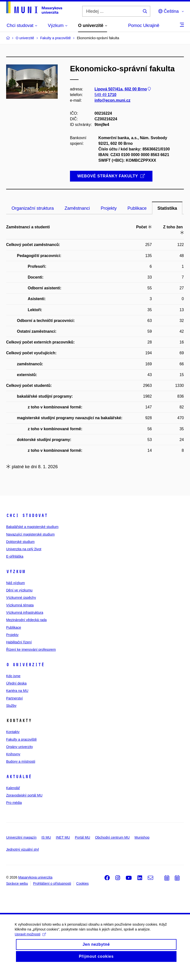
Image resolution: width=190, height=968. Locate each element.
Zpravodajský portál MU (24, 795)
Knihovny (13, 754)
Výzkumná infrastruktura (24, 612)
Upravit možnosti (30, 938)
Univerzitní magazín (21, 837)
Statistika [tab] (167, 208)
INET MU (63, 837)
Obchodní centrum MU (112, 837)
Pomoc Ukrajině (143, 25)
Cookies (82, 883)
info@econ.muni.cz (112, 100)
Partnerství (14, 698)
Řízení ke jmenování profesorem (31, 649)
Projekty (12, 635)
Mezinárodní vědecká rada (26, 620)
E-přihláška (14, 556)
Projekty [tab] (109, 208)
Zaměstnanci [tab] (77, 208)
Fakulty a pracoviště (21, 739)
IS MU (46, 837)
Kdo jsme (13, 676)
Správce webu (17, 883)
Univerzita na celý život (23, 549)
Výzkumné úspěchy (21, 598)
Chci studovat (27, 515)
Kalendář (13, 788)
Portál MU (82, 837)
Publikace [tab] (137, 208)
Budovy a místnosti (20, 761)
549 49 (105, 95)
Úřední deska (16, 683)
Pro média (14, 803)
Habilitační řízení (19, 642)
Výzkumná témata (20, 605)
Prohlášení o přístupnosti (52, 883)
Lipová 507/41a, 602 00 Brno (123, 89)
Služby (11, 706)
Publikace (13, 627)
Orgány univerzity (19, 747)
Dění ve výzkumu (19, 590)
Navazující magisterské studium (30, 534)
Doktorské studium (20, 542)
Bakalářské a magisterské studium (32, 527)
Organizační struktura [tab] (33, 208)
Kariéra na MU (17, 691)
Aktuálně (19, 776)
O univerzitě (25, 664)
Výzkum (15, 571)
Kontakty (12, 732)
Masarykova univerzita (35, 877)
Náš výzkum (15, 583)
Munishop (142, 837)
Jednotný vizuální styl (22, 849)
